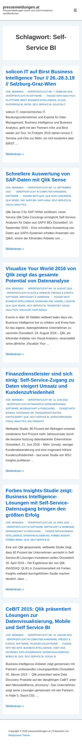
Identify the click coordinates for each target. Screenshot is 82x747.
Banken (10, 413)
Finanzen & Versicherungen (48, 404)
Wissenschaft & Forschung (37, 408)
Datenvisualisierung (36, 535)
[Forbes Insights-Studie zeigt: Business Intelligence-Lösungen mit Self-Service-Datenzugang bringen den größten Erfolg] (61, 522)
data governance (30, 652)
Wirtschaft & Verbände (34, 297)
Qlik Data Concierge (58, 196)
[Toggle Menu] (75, 10)
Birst (23, 100)
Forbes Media (14, 539)
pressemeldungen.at (21, 7)
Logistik (70, 301)
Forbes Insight (60, 535)
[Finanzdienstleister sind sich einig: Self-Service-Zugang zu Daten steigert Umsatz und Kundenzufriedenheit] (60, 400)
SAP (22, 200)
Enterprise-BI (14, 104)
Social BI (50, 656)
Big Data (17, 648)
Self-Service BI (42, 104)
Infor (27, 104)
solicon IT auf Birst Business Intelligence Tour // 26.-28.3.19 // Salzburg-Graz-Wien (40, 78)
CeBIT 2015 (59, 648)
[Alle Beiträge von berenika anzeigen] (17, 91)
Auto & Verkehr (40, 293)
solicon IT (59, 104)
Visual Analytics (16, 204)
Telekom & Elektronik (44, 643)
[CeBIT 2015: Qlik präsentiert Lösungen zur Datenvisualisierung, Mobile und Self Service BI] (62, 635)
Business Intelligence (42, 100)
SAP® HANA (44, 200)
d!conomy (12, 652)
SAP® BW (31, 200)
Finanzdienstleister (48, 413)
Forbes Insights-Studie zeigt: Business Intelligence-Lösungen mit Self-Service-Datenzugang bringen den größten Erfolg (39, 503)
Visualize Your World (33, 310)
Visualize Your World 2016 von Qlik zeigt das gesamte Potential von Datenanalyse (41, 275)
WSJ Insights (36, 421)
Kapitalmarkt (14, 417)
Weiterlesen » (15, 154)
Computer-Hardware (52, 191)
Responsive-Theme (19, 735)
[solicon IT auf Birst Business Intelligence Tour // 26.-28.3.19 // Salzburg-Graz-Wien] (62, 91)
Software (35, 96)
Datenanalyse (44, 301)
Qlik (41, 196)
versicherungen (61, 417)
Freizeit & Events (62, 293)
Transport (54, 305)
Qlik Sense (12, 200)
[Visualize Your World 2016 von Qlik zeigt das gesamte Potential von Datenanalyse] (62, 288)
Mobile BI (11, 656)
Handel (58, 301)
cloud (62, 100)
